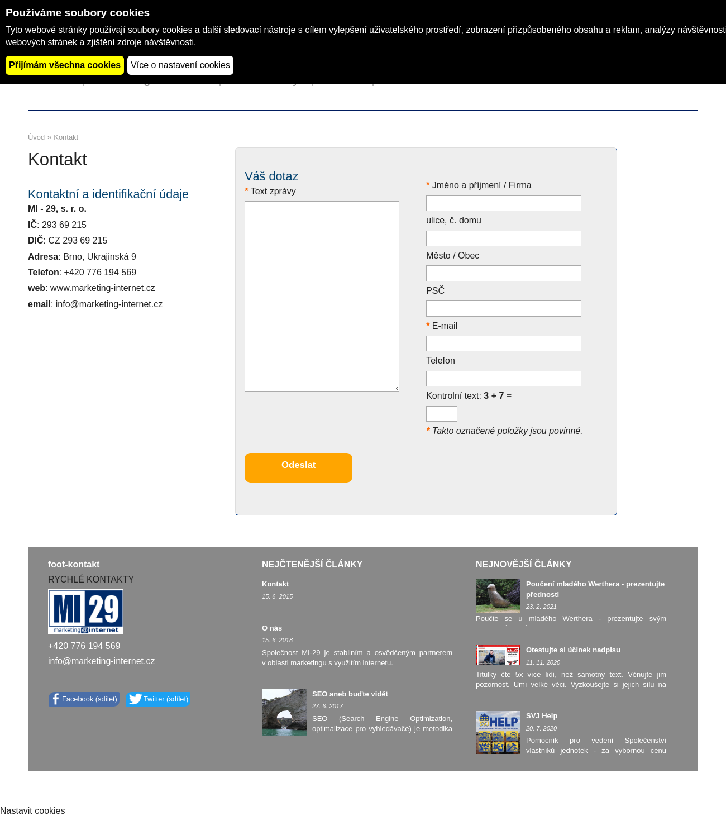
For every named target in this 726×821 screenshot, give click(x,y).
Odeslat (298, 465)
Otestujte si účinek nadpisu (573, 650)
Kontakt (275, 584)
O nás (272, 628)
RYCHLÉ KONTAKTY (91, 579)
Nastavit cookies (32, 810)
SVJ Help (541, 716)
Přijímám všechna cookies (65, 65)
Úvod (36, 137)
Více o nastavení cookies (180, 65)
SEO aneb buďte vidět (350, 694)
